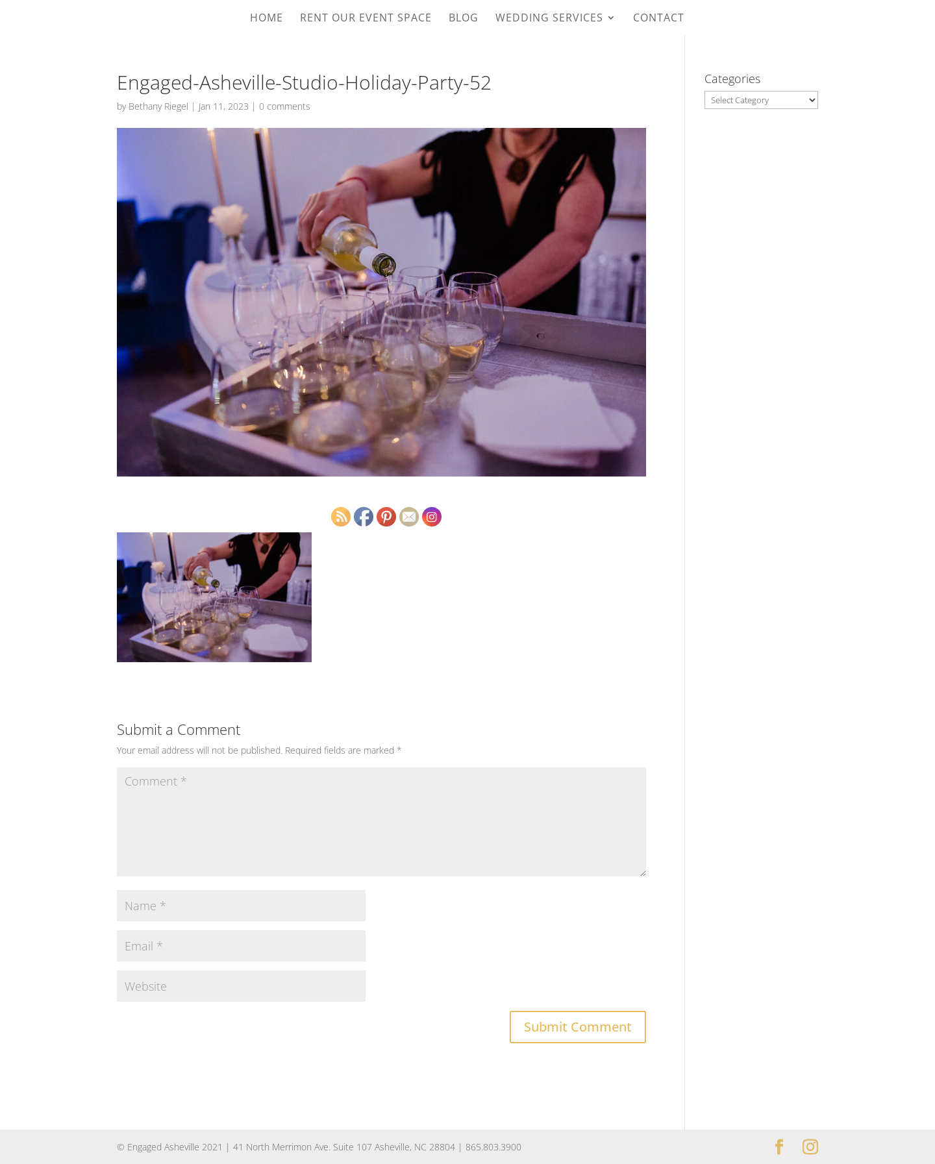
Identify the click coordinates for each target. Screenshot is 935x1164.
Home (266, 19)
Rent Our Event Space (366, 19)
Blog (464, 19)
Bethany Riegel (158, 106)
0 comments (284, 106)
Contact (658, 19)
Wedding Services (549, 19)
